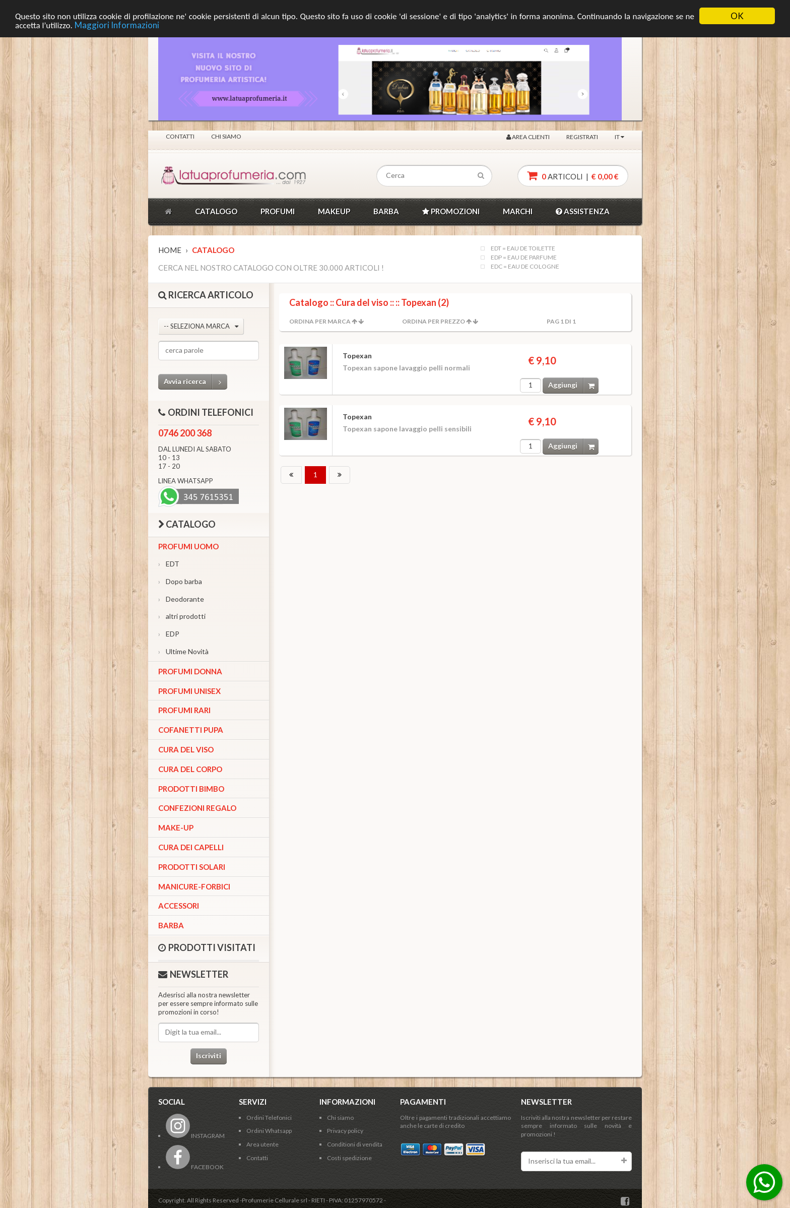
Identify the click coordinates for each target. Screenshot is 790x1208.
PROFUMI (277, 211)
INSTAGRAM (195, 1135)
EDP (168, 633)
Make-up (175, 827)
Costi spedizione (349, 1158)
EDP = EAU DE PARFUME (524, 258)
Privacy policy (345, 1130)
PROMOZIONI (451, 211)
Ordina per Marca (320, 321)
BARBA (386, 211)
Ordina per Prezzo (433, 321)
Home (169, 250)
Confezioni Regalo (197, 807)
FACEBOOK (195, 1167)
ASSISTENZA (583, 211)
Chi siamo (226, 136)
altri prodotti (182, 616)
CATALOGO (216, 211)
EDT (168, 563)
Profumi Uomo (188, 546)
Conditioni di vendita (354, 1144)
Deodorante (181, 599)
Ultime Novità (183, 651)
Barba (171, 925)
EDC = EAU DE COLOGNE (525, 267)
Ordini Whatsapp (269, 1130)
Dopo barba (180, 581)
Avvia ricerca (195, 382)
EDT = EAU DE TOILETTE (523, 248)
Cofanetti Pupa (190, 729)
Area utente (262, 1144)
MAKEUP (334, 211)
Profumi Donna (190, 671)
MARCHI (518, 211)
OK (737, 16)
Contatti (180, 136)
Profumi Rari (184, 710)
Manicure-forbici (194, 886)
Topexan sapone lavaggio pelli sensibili (407, 428)
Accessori (178, 905)
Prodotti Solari (191, 866)
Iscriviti (208, 1055)
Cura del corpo (190, 769)
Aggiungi (573, 385)
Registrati (582, 136)
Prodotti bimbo (191, 788)
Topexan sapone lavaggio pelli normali (406, 367)
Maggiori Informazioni (117, 24)
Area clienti (528, 136)
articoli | (573, 175)
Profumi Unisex (189, 690)
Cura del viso (186, 749)
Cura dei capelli (191, 847)
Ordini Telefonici (269, 1117)
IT (619, 136)
